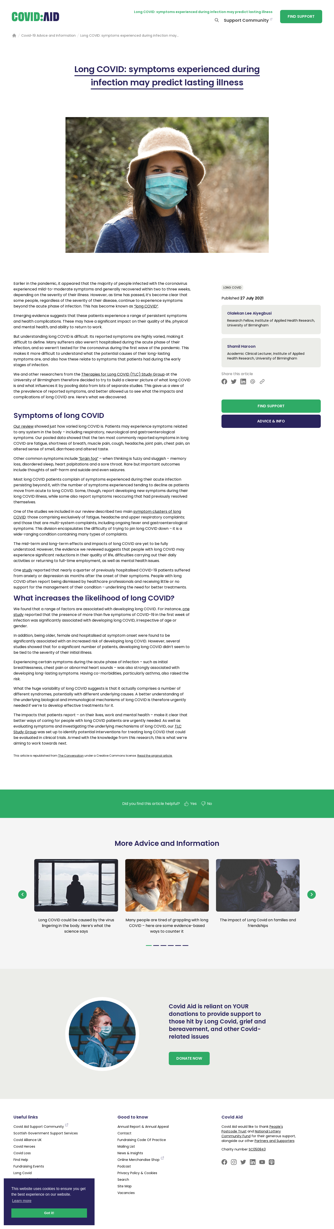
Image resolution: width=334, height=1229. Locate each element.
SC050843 (257, 1149)
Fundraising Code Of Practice (141, 1139)
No (206, 804)
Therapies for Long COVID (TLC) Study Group (123, 374)
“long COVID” (146, 306)
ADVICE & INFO (271, 421)
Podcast (124, 1166)
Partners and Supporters (275, 1140)
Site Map (124, 1186)
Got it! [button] (49, 1213)
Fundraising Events (28, 1166)
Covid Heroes (24, 1146)
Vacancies (126, 1192)
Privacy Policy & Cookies (137, 1173)
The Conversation (71, 756)
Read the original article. (155, 756)
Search (123, 1179)
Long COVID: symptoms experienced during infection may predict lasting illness (203, 11)
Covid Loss (22, 1153)
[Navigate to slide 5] (178, 945)
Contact (124, 1133)
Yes (190, 804)
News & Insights (130, 1153)
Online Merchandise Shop (140, 1159)
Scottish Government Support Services (45, 1133)
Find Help (20, 1159)
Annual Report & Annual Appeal (143, 1126)
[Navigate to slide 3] (163, 945)
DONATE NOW (189, 1058)
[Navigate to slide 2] (156, 945)
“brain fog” (88, 458)
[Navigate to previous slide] (22, 894)
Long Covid (232, 287)
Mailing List (126, 1146)
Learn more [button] (21, 1201)
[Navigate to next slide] (311, 894)
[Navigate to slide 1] (149, 945)
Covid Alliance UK (27, 1139)
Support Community (246, 20)
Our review (23, 426)
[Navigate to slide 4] (171, 945)
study (27, 570)
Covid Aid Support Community (41, 1126)
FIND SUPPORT (301, 16)
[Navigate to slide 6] (185, 945)
